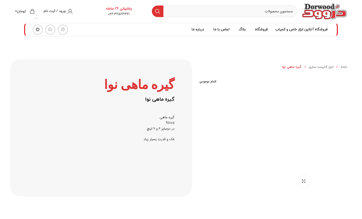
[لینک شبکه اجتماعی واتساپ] (50, 30)
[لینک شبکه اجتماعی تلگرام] (38, 30)
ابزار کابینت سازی (320, 67)
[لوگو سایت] (324, 11)
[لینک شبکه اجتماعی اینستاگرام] (63, 30)
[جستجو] (224, 11)
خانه (343, 67)
